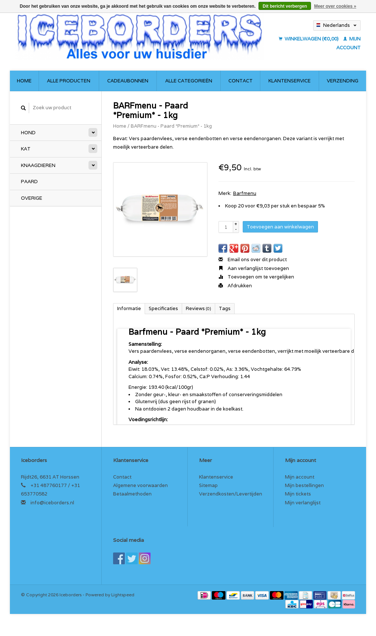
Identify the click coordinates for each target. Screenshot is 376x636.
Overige (31, 198)
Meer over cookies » (335, 6)
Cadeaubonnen (127, 81)
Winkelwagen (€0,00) (309, 39)
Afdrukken (235, 286)
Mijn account (299, 477)
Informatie (129, 308)
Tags (225, 308)
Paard (29, 181)
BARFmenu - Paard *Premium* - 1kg (171, 126)
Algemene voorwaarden (140, 485)
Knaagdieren (38, 165)
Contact (240, 81)
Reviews (198, 308)
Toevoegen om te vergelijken (256, 277)
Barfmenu (244, 193)
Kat (25, 149)
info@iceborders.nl (52, 503)
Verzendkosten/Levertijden (230, 494)
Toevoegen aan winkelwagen (280, 227)
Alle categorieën (188, 81)
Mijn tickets (298, 494)
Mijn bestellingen (304, 485)
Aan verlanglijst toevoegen (253, 268)
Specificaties (163, 308)
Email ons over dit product (252, 259)
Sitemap (208, 485)
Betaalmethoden (132, 494)
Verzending (342, 81)
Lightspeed (122, 594)
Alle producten (68, 81)
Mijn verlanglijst (303, 503)
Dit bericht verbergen (285, 6)
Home (24, 81)
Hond (28, 132)
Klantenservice (289, 81)
